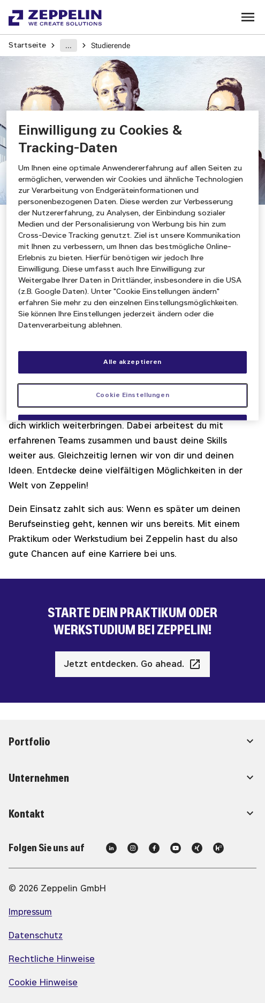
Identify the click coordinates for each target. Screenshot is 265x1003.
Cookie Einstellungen (132, 394)
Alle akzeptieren (132, 361)
